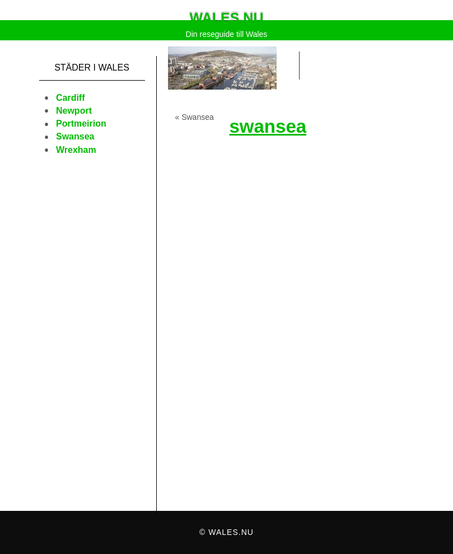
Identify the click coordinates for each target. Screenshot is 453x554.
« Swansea (194, 117)
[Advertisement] (92, 342)
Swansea (75, 136)
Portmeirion (81, 123)
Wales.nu (227, 18)
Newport (74, 110)
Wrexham (76, 150)
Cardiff (70, 98)
